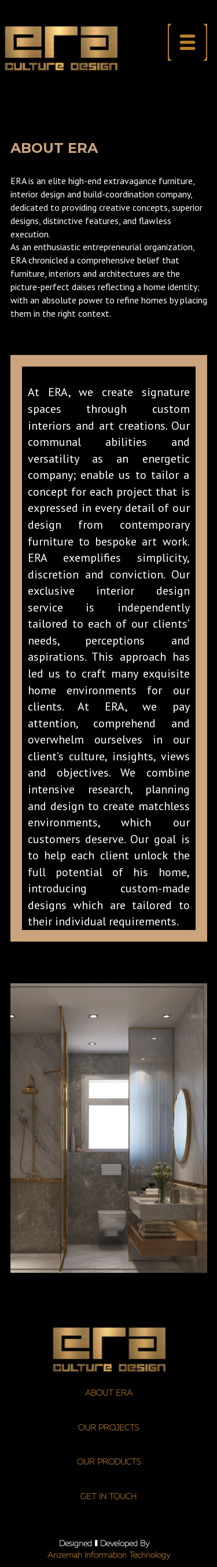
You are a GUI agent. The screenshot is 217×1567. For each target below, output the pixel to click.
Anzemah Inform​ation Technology (108, 1555)
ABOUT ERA (109, 1393)
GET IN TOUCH (108, 1497)
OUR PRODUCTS (109, 1462)
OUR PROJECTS (108, 1428)
